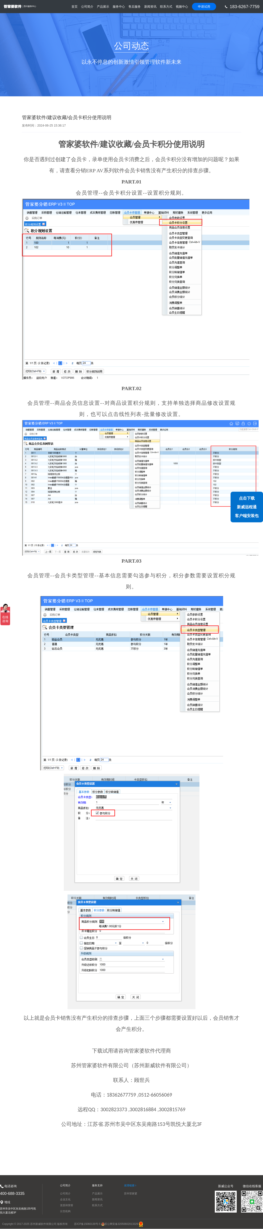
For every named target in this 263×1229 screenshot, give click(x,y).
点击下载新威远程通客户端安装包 (247, 507)
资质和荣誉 (66, 1205)
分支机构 (65, 1211)
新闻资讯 (150, 6)
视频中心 (182, 6)
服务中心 (119, 6)
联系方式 (166, 6)
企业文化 (65, 1199)
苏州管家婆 (130, 1193)
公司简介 (87, 6)
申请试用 (204, 6)
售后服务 (134, 6)
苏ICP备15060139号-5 (87, 1223)
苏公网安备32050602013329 (119, 1223)
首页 (74, 9)
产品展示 (103, 6)
